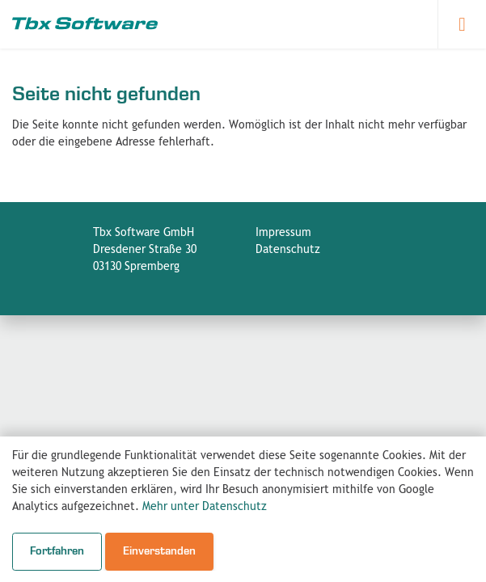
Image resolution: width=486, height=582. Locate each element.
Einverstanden (159, 551)
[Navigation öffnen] (461, 24)
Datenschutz (288, 249)
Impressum (283, 232)
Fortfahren (57, 551)
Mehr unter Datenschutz (204, 506)
